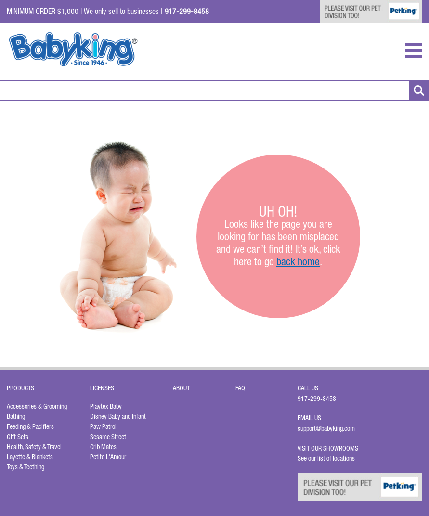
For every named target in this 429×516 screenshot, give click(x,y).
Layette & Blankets (30, 457)
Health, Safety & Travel (34, 447)
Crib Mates (103, 447)
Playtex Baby (106, 406)
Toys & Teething (25, 467)
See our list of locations (326, 458)
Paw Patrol (103, 426)
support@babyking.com (326, 428)
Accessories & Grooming (37, 406)
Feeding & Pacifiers (30, 426)
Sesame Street (108, 436)
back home (298, 261)
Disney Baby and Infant (118, 416)
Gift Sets (17, 436)
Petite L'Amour (108, 457)
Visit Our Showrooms (329, 448)
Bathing (16, 416)
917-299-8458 (317, 398)
